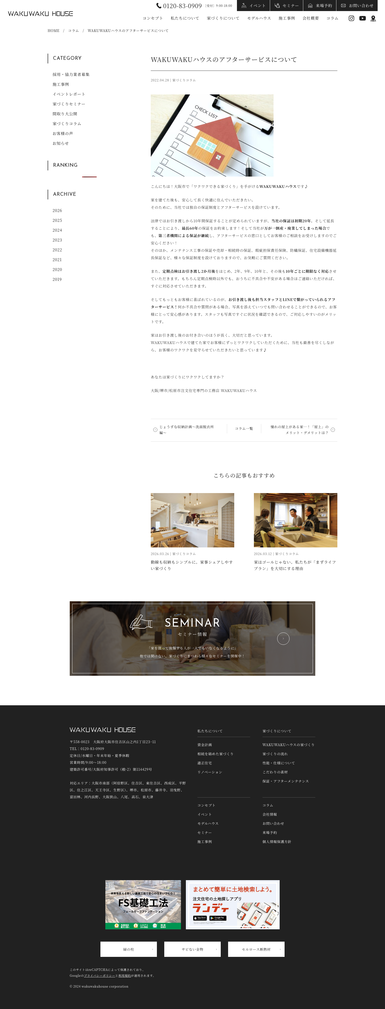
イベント (257, 5)
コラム (332, 18)
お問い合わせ (361, 5)
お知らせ (61, 143)
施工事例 (287, 18)
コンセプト (153, 18)
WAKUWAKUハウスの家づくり (288, 744)
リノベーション (209, 771)
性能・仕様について (278, 762)
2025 (57, 220)
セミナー (291, 5)
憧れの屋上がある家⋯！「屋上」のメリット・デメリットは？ (300, 429)
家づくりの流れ (275, 753)
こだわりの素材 (275, 771)
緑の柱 (128, 949)
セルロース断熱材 (256, 949)
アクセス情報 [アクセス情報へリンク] (373, 18)
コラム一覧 (244, 428)
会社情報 (269, 814)
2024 (57, 230)
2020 (57, 269)
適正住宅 (204, 762)
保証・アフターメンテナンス (285, 781)
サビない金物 (193, 949)
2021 (57, 259)
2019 (57, 279)
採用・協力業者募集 (71, 74)
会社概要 (310, 18)
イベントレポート (69, 94)
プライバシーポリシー (99, 975)
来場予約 (324, 5)
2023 (57, 240)
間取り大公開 (65, 114)
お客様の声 (63, 133)
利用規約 (124, 975)
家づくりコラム (67, 123)
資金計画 (204, 744)
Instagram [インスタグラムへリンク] (351, 18)
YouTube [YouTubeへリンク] (362, 18)
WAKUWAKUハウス (40, 13)
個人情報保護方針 (276, 841)
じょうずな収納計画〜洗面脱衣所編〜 (186, 429)
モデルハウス (259, 18)
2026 (57, 210)
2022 (57, 250)
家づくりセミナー (69, 104)
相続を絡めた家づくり (215, 753)
